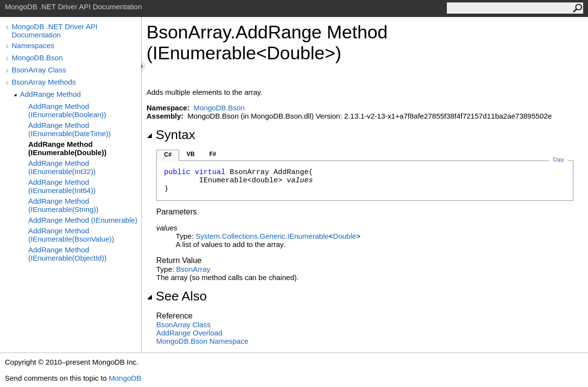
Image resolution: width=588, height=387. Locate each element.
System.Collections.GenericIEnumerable (262, 236)
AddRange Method (50, 94)
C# (167, 154)
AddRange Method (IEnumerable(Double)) (67, 148)
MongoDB (125, 378)
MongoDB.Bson (37, 57)
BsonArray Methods (44, 82)
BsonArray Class (39, 70)
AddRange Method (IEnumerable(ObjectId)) (67, 254)
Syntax (171, 134)
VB (190, 154)
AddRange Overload (189, 333)
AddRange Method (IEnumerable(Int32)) (61, 167)
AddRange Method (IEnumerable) (82, 220)
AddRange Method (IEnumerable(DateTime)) (69, 129)
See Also (177, 296)
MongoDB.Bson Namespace (202, 341)
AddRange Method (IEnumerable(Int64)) (61, 186)
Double (344, 236)
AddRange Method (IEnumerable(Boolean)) (67, 110)
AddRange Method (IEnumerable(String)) (63, 205)
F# (212, 154)
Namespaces (33, 45)
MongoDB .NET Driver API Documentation (54, 30)
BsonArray (193, 269)
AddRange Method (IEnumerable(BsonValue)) (71, 235)
